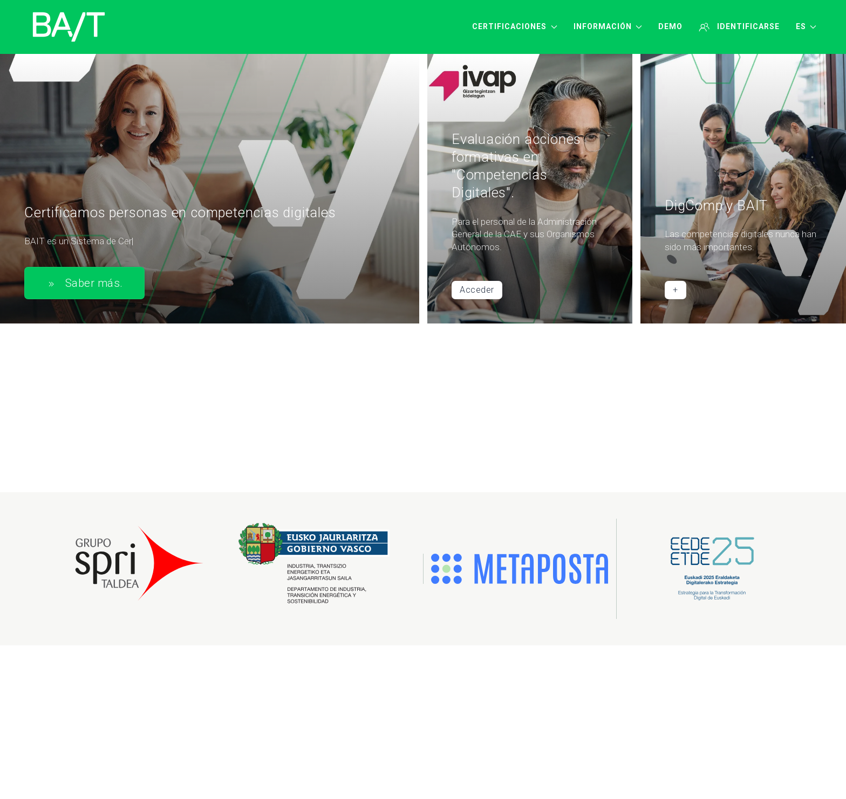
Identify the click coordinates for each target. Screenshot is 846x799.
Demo (670, 26)
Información (608, 26)
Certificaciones (514, 26)
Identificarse (739, 27)
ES (806, 26)
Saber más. (84, 283)
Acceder (477, 290)
